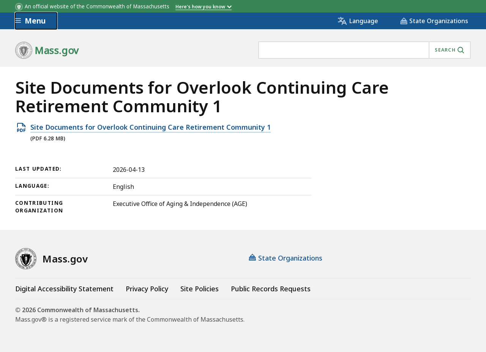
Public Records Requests (271, 288)
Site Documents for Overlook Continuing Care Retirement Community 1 (150, 127)
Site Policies (199, 288)
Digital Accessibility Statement (64, 288)
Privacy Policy (147, 288)
